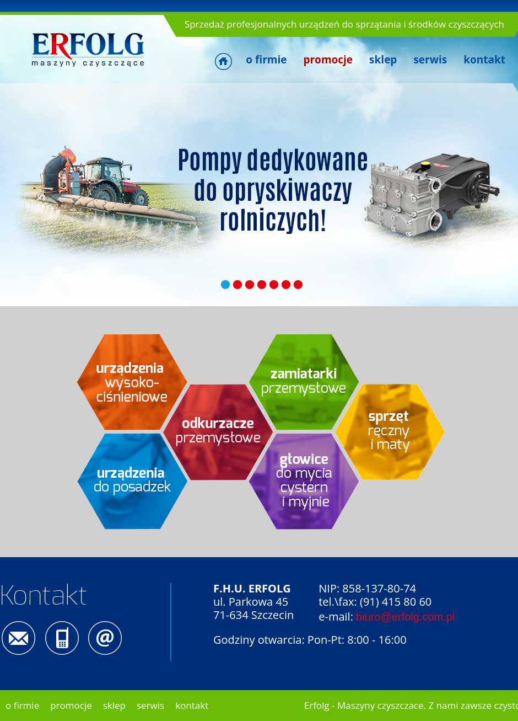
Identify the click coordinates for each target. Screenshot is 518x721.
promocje (71, 705)
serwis (430, 59)
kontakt (484, 59)
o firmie (266, 59)
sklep (383, 59)
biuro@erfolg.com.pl (405, 617)
